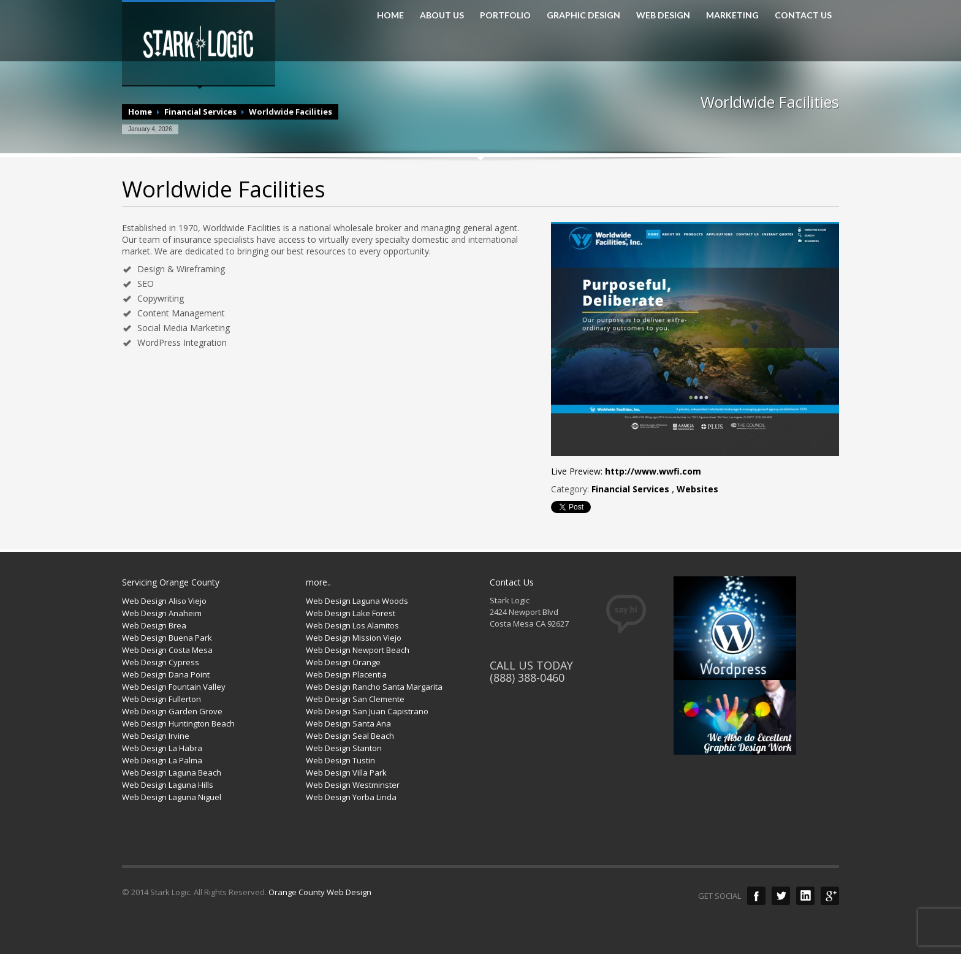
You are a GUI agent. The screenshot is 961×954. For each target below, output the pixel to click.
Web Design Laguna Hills (167, 784)
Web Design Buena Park (167, 637)
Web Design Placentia (346, 674)
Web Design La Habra (162, 748)
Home (140, 111)
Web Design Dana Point (166, 674)
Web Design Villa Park (346, 772)
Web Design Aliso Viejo (164, 600)
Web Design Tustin (340, 760)
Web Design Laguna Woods (357, 600)
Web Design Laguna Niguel (171, 797)
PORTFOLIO (505, 15)
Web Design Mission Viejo (353, 637)
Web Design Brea (154, 625)
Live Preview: (626, 471)
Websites (697, 489)
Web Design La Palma (162, 760)
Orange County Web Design (319, 892)
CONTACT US (803, 15)
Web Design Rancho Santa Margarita (374, 686)
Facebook (756, 896)
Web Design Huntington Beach (178, 723)
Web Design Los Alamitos (352, 625)
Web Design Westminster (353, 784)
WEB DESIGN (663, 15)
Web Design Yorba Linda (351, 797)
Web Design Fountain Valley (174, 686)
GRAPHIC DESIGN (583, 15)
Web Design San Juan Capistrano (367, 711)
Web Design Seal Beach (350, 735)
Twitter (781, 896)
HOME (390, 15)
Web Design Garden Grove (172, 711)
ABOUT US (442, 15)
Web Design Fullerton (161, 698)
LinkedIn (805, 896)
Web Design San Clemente (355, 698)
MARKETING (732, 15)
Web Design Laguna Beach (171, 772)
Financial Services (200, 111)
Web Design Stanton (344, 748)
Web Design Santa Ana (348, 723)
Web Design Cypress (160, 662)
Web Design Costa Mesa (167, 649)
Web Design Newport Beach (357, 649)
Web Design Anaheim (162, 613)
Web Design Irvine (155, 735)
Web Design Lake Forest (350, 613)
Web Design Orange (343, 662)
